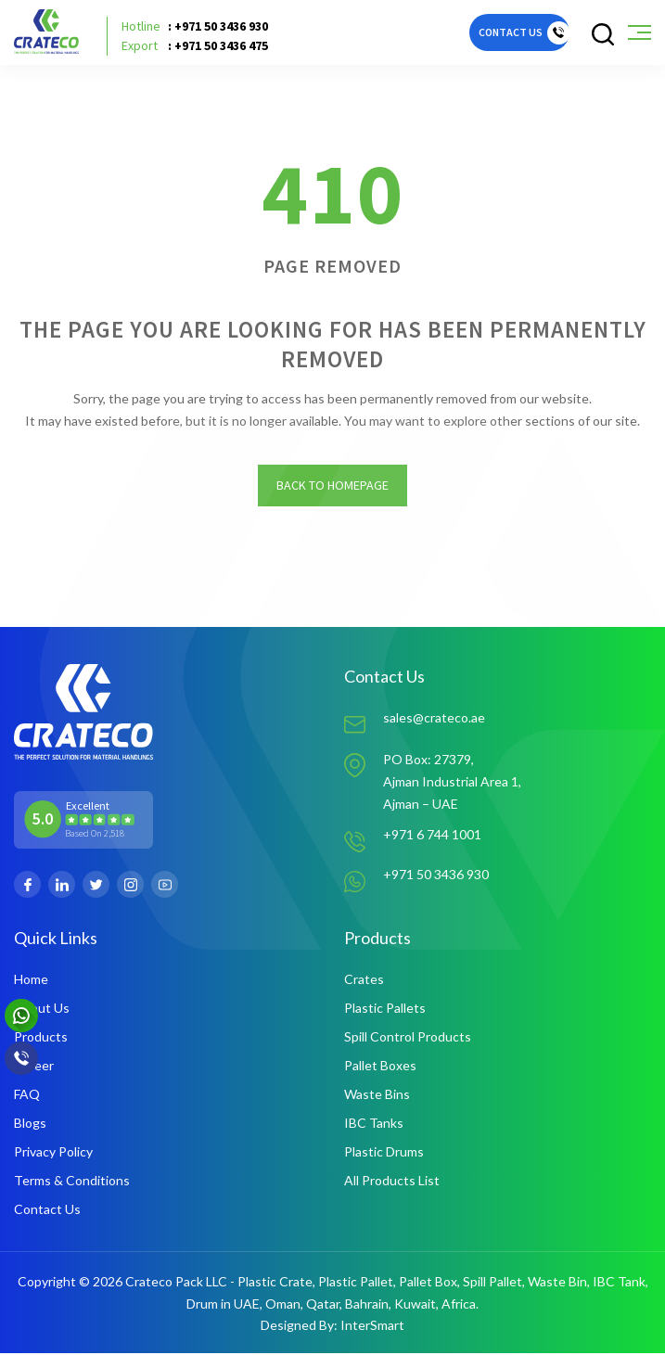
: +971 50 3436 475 (194, 46)
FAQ (27, 1096)
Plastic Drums (384, 1153)
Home (31, 981)
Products (41, 1038)
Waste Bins (377, 1096)
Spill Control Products (407, 1038)
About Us (42, 1009)
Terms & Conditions (72, 1182)
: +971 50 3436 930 (194, 26)
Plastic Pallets (385, 1009)
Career (34, 1067)
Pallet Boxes (380, 1067)
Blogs (30, 1124)
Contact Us (47, 1211)
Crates (364, 981)
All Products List (392, 1182)
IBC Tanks (373, 1124)
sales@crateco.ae (434, 719)
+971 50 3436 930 (436, 876)
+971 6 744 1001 (432, 835)
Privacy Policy (53, 1153)
